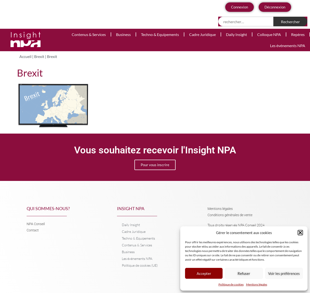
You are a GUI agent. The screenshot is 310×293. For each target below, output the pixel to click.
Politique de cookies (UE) (140, 265)
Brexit (39, 56)
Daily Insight (236, 34)
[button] (300, 232)
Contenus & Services (89, 34)
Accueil (25, 56)
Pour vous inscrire (155, 165)
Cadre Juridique (202, 34)
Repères (298, 34)
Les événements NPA (287, 45)
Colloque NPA (269, 34)
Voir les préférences (284, 273)
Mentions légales (256, 284)
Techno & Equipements (160, 34)
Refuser (244, 273)
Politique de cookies (231, 284)
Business (123, 34)
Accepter (204, 273)
